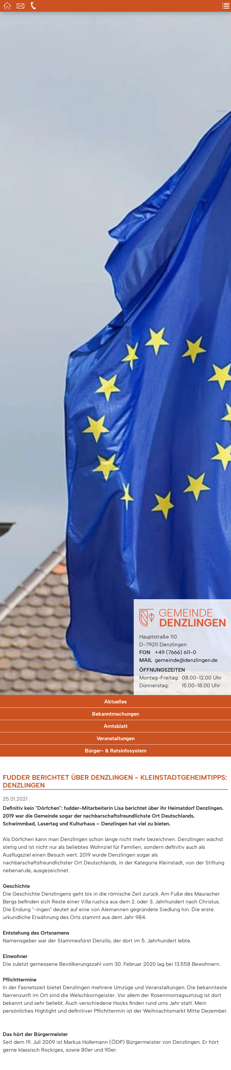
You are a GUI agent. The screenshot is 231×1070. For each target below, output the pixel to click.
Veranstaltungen (115, 738)
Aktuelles (115, 701)
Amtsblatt (116, 726)
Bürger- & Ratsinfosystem (115, 750)
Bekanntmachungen (115, 714)
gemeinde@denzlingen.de (186, 660)
